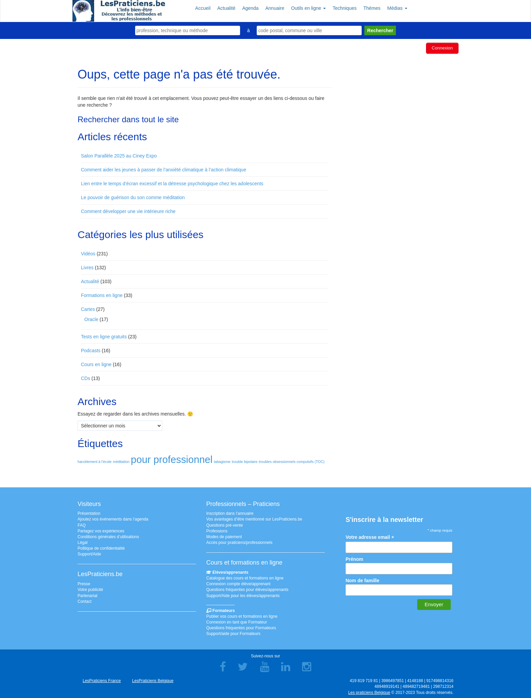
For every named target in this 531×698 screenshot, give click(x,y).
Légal (82, 541)
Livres (87, 266)
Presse (84, 583)
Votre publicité (90, 589)
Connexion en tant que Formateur (236, 621)
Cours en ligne (96, 363)
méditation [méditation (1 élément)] (121, 461)
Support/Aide (89, 553)
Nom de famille (362, 579)
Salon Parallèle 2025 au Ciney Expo (119, 154)
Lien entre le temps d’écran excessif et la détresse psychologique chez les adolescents (172, 182)
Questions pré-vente (224, 524)
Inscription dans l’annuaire (229, 512)
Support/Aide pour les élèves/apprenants (243, 594)
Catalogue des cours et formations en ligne (244, 577)
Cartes (88, 308)
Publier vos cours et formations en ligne (241, 615)
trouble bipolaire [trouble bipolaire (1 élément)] (245, 461)
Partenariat (88, 594)
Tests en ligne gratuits (104, 335)
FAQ (82, 524)
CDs (85, 377)
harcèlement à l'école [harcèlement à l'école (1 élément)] (94, 461)
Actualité (90, 280)
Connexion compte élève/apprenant (238, 583)
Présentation (89, 512)
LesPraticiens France (102, 680)
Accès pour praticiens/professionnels (239, 541)
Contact (84, 600)
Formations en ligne (102, 294)
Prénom (354, 558)
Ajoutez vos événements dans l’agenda (113, 518)
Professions (217, 530)
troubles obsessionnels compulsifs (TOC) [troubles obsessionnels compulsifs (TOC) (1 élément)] (291, 461)
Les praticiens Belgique (369, 691)
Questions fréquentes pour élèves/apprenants (247, 589)
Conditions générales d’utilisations (108, 535)
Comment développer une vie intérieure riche (128, 210)
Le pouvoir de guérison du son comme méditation (133, 196)
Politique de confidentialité (101, 547)
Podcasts (91, 349)
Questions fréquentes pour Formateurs (241, 627)
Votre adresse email (369, 536)
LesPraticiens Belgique (152, 680)
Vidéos (88, 252)
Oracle (91, 318)
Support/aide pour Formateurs (233, 633)
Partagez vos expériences (101, 530)
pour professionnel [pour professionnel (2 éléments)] (171, 458)
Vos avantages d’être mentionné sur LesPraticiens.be (254, 518)
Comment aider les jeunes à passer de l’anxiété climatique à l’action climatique (163, 168)
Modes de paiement (224, 535)
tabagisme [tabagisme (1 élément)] (222, 461)
